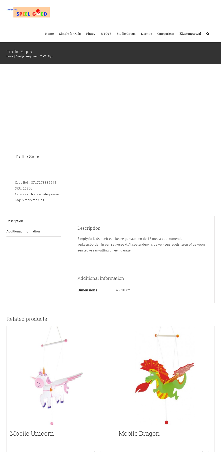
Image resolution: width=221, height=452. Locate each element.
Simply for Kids (33, 200)
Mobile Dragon (139, 433)
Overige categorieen (44, 194)
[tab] (33, 221)
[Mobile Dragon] (164, 375)
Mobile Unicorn (32, 433)
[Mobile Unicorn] (56, 375)
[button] (207, 33)
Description (14, 221)
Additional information (23, 231)
